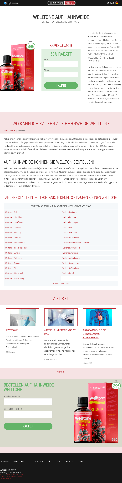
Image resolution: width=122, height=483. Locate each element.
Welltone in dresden (69, 217)
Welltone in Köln (68, 227)
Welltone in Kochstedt (13, 237)
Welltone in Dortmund (70, 237)
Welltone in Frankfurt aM (14, 222)
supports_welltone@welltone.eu (11, 473)
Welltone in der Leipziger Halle (16, 247)
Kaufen (61, 85)
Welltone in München (70, 212)
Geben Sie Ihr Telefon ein (13, 409)
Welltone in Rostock (12, 263)
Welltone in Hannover (13, 227)
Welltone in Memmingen (71, 247)
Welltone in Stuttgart (70, 222)
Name (46, 59)
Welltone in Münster (12, 253)
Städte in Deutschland (61, 283)
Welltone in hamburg (13, 232)
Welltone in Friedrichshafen (15, 242)
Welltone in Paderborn (13, 258)
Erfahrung (4, 461)
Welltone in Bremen (69, 232)
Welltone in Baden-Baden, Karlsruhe (75, 242)
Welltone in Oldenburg (70, 268)
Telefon (46, 70)
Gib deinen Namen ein (12, 396)
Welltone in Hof (68, 273)
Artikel (59, 461)
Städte (50, 461)
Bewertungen (38, 461)
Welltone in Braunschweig (14, 278)
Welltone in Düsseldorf (13, 217)
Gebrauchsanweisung (21, 461)
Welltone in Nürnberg (70, 253)
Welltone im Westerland (14, 273)
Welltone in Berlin (11, 212)
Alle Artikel (61, 371)
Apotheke (70, 461)
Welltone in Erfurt (11, 268)
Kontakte (81, 461)
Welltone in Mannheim (70, 263)
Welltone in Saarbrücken (71, 258)
